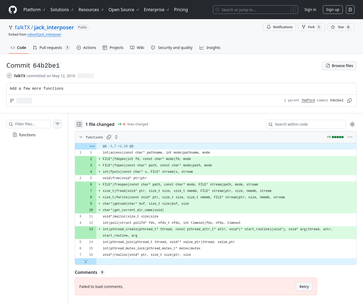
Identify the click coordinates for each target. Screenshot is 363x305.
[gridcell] (221, 146)
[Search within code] (303, 124)
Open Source (124, 10)
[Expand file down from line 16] (96, 261)
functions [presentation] (27, 134)
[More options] (350, 137)
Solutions (62, 10)
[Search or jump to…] (255, 10)
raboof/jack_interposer (44, 34)
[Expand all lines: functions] (127, 137)
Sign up (332, 9)
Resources (91, 10)
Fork (311, 27)
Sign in (310, 9)
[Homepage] (13, 9)
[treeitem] (39, 134)
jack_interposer (54, 27)
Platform (34, 10)
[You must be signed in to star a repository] (340, 27)
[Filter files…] (38, 124)
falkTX (22, 27)
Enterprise (157, 10)
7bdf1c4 (308, 100)
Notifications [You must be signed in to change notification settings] (279, 27)
